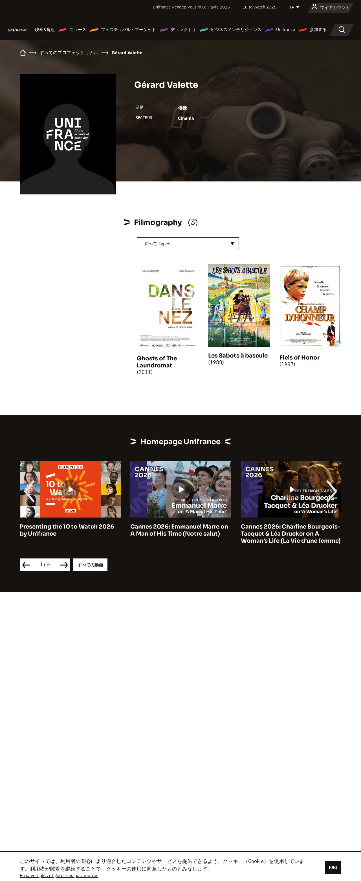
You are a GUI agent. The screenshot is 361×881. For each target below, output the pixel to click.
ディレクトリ (183, 29)
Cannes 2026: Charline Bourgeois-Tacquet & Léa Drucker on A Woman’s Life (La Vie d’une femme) (291, 533)
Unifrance (285, 29)
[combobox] (188, 243)
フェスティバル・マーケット (128, 29)
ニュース (77, 29)
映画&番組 (45, 29)
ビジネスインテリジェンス (236, 29)
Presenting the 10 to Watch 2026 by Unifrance (67, 530)
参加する (318, 29)
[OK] (333, 867)
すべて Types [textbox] (157, 243)
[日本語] (294, 7)
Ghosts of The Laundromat (157, 362)
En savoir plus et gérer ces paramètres (59, 875)
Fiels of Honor (299, 357)
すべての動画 (90, 564)
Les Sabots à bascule (238, 355)
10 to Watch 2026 (259, 7)
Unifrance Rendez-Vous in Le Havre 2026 (191, 7)
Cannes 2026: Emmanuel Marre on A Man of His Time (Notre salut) (179, 530)
